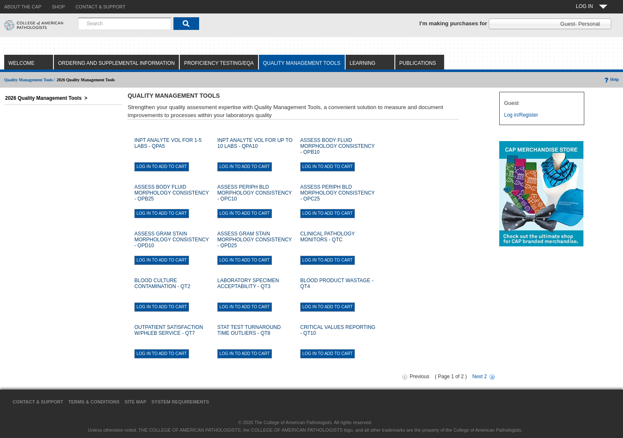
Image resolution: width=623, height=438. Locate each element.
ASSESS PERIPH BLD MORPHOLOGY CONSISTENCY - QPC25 (337, 193)
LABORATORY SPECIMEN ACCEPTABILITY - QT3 (248, 283)
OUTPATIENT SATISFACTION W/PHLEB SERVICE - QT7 (168, 330)
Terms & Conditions (94, 401)
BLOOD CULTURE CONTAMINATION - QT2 (162, 283)
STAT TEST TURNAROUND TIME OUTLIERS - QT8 (249, 330)
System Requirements (180, 401)
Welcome (21, 63)
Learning (362, 63)
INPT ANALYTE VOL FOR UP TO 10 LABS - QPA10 (255, 143)
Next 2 (479, 376)
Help (611, 79)
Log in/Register (521, 115)
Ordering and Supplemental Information (116, 63)
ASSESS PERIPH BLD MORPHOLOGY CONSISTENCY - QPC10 (254, 193)
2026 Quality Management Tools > (46, 98)
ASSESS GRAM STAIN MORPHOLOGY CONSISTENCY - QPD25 (254, 239)
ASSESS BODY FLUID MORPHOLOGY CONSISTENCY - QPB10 (337, 146)
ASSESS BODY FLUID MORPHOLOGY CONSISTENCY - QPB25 (171, 193)
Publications (417, 63)
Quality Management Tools (302, 63)
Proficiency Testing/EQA (219, 63)
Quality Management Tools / (29, 79)
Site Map (135, 401)
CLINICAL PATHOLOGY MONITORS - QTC (327, 237)
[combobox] (124, 23)
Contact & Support (38, 401)
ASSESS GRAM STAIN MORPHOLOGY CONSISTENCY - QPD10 (171, 239)
